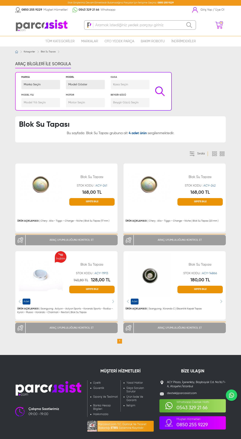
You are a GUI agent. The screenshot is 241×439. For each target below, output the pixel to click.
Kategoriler (29, 52)
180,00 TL (200, 280)
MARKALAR (89, 41)
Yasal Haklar (134, 382)
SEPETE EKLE (92, 202)
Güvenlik (98, 388)
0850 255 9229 (166, 3)
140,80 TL (81, 280)
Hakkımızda (100, 414)
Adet (26, 301)
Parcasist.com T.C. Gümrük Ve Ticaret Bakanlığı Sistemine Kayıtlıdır (122, 426)
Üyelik (97, 382)
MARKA (25, 77)
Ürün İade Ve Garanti (134, 398)
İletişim (130, 405)
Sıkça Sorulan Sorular (135, 390)
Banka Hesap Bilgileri (102, 407)
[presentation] (19, 301)
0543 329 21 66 (89, 9)
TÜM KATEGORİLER (60, 41)
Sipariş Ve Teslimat (105, 396)
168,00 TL (92, 192)
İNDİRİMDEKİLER (183, 41)
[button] (40, 84)
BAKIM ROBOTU (153, 41)
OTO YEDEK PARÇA (119, 41)
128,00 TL (100, 280)
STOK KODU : (92, 185)
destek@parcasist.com (182, 393)
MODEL (70, 77)
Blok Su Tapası (48, 52)
